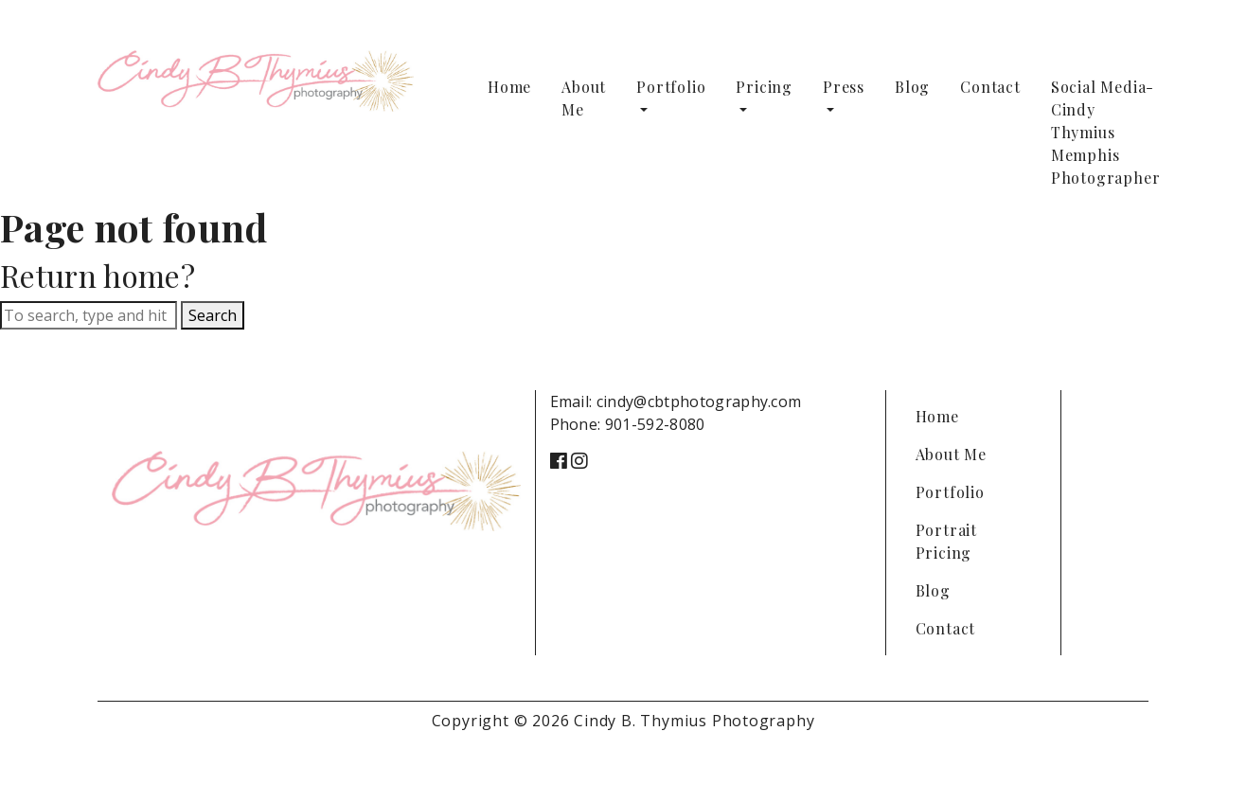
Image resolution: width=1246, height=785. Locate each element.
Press (843, 87)
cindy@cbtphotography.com (699, 401)
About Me (583, 98)
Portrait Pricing (946, 541)
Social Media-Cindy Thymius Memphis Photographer (1106, 132)
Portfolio (670, 87)
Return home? (97, 275)
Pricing (764, 87)
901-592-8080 (655, 424)
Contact (990, 87)
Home (509, 87)
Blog (912, 87)
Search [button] (212, 315)
